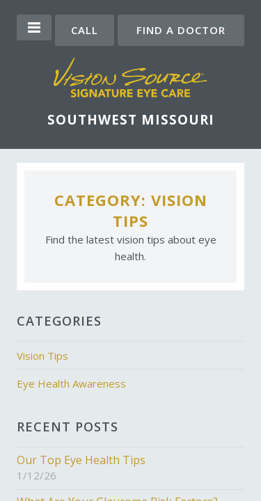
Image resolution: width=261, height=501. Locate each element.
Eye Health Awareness (71, 383)
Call (84, 30)
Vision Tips (42, 356)
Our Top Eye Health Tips (81, 460)
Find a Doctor (181, 30)
